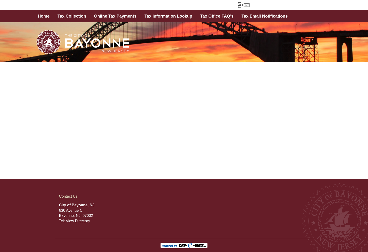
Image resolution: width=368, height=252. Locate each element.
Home (44, 16)
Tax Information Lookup (168, 16)
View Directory (78, 221)
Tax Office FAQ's (217, 16)
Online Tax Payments (115, 16)
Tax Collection (72, 16)
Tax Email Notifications (265, 16)
